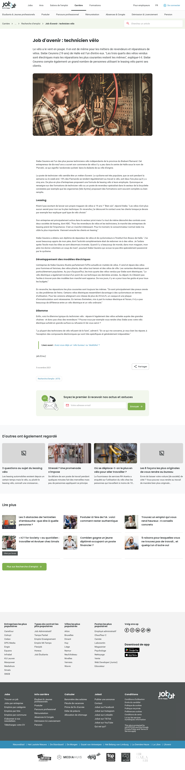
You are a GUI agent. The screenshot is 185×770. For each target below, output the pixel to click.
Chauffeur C (100, 638)
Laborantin (100, 646)
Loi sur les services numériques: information (135, 722)
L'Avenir (167, 748)
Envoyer (132, 407)
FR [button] (156, 5)
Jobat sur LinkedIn (104, 718)
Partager (140, 366)
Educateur (99, 669)
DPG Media (9, 646)
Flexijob (38, 650)
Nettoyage (100, 658)
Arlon (67, 634)
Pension (38, 728)
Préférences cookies (133, 715)
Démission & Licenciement (47, 724)
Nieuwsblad (18, 748)
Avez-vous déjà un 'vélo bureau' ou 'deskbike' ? (77, 345)
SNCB (7, 677)
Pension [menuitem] (168, 14)
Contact (98, 706)
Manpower (9, 665)
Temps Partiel (41, 638)
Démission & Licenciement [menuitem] (145, 14)
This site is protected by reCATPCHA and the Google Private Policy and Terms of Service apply (136, 732)
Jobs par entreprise (13, 706)
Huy (66, 646)
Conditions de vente (133, 718)
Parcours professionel (45, 712)
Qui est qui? (100, 730)
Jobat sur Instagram (104, 714)
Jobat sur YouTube (104, 726)
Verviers (68, 665)
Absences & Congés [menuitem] (115, 14)
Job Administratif (42, 634)
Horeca (37, 654)
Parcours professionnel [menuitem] (67, 14)
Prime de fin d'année (74, 710)
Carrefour (8, 634)
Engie (7, 650)
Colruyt (7, 638)
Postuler (38, 709)
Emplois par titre (12, 714)
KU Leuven (9, 662)
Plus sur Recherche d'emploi (22, 570)
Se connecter (172, 5)
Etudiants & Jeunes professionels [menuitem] (18, 14)
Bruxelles (68, 638)
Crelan (7, 642)
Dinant (67, 642)
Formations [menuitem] (95, 5)
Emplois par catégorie (15, 710)
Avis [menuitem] (41, 5)
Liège (67, 650)
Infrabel (8, 658)
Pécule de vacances (74, 706)
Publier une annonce (105, 702)
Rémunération (41, 716)
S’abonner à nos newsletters (12, 723)
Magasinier (100, 650)
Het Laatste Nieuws (37, 748)
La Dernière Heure (140, 748)
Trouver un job (11, 702)
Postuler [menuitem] (45, 14)
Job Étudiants (41, 658)
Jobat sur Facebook (104, 710)
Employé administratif (105, 634)
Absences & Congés (44, 720)
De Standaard (57, 748)
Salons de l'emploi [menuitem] (59, 5)
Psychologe (100, 654)
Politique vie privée (132, 712)
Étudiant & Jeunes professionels (43, 703)
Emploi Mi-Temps (42, 646)
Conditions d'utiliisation (135, 703)
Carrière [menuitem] (79, 5)
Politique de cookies (133, 709)
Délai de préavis (72, 714)
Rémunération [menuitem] (92, 14)
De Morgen (72, 748)
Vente (97, 662)
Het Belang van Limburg (117, 748)
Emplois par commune (15, 718)
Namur (67, 654)
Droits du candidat (132, 706)
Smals (7, 673)
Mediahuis (9, 669)
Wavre (67, 669)
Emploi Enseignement (45, 642)
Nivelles (68, 662)
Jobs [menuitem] (30, 5)
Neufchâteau (70, 658)
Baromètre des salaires (75, 702)
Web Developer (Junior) (106, 665)
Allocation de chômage (75, 718)
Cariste (98, 642)
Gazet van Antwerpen (91, 748)
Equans (8, 654)
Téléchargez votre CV (14, 728)
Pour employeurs (141, 5)
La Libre (156, 748)
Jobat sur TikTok (103, 722)
